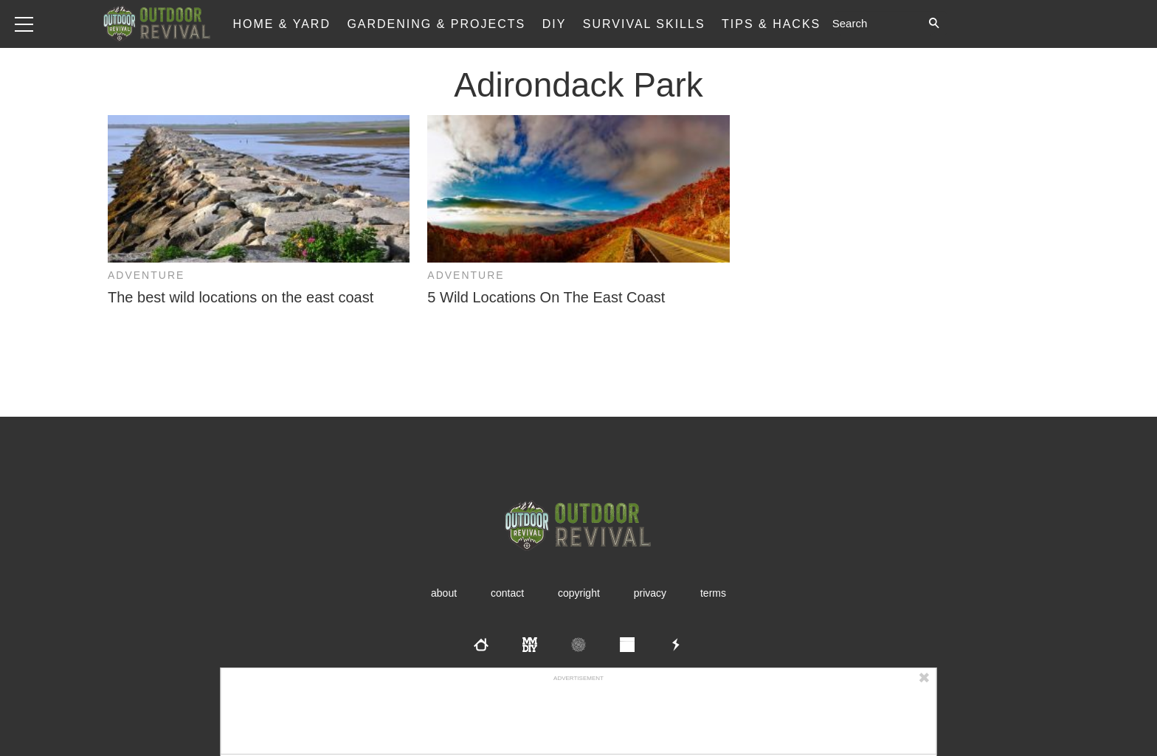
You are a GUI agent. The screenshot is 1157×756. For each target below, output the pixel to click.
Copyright (579, 593)
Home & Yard (281, 24)
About (444, 593)
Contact (507, 593)
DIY (554, 24)
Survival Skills (644, 24)
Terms (713, 593)
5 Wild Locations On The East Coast (546, 297)
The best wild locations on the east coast (240, 297)
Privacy (650, 593)
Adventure (146, 275)
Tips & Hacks (771, 24)
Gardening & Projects (436, 24)
